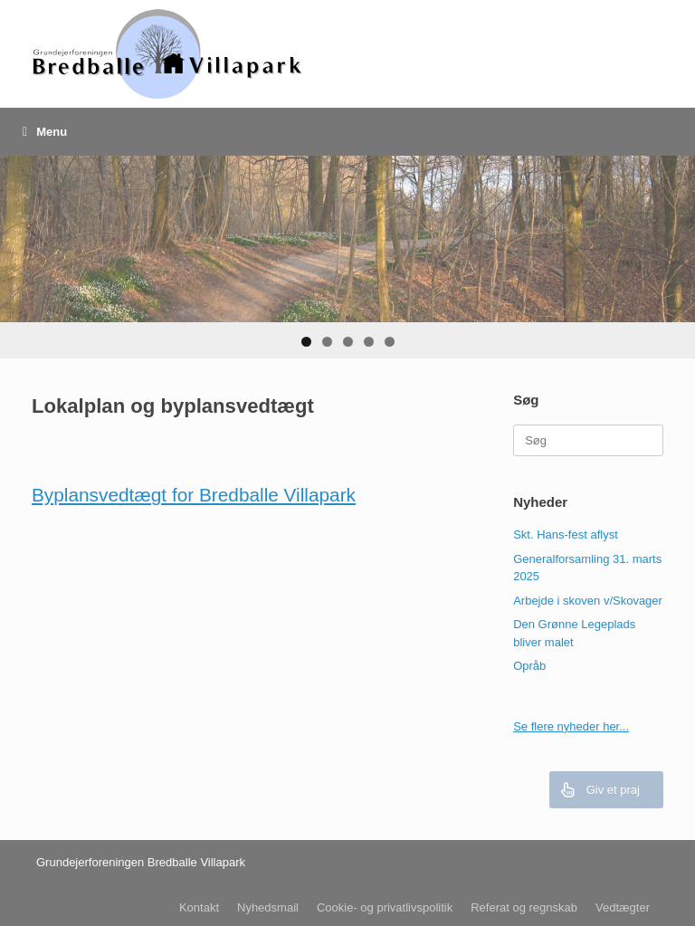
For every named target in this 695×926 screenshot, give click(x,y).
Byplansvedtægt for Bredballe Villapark (194, 494)
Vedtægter (622, 907)
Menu (45, 131)
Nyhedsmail (268, 907)
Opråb (529, 666)
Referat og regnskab (524, 907)
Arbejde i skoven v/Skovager (587, 600)
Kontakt (199, 907)
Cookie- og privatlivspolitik (384, 907)
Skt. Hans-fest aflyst (565, 534)
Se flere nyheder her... (571, 726)
